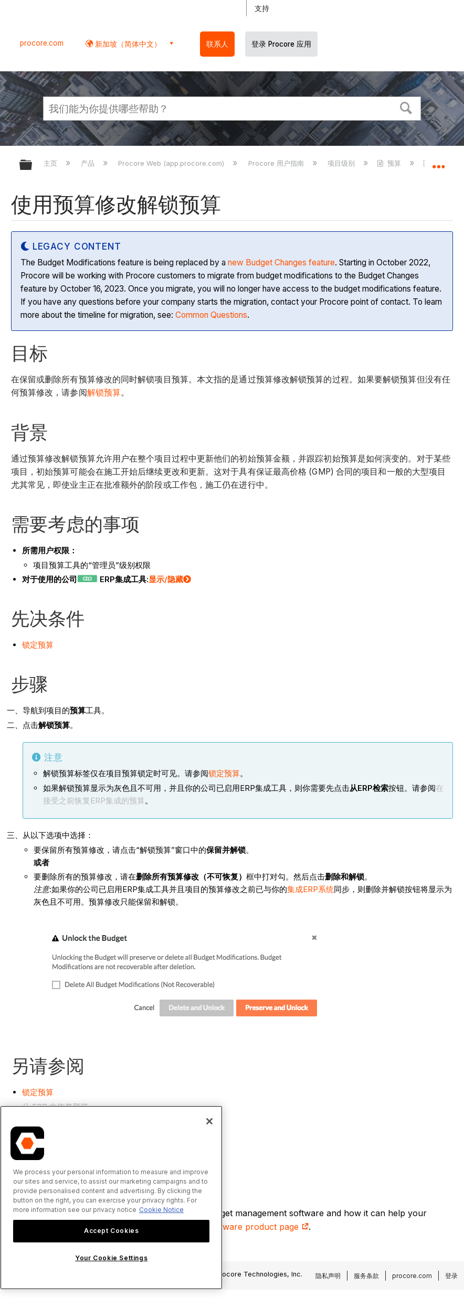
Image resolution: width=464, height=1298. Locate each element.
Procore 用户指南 (277, 163)
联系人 (217, 44)
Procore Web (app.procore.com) (172, 163)
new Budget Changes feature (281, 262)
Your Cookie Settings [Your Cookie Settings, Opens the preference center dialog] (111, 1258)
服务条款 (366, 1276)
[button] (406, 107)
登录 (451, 1276)
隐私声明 (328, 1276)
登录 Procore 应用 (281, 44)
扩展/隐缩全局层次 (32, 165)
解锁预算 (104, 393)
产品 (89, 163)
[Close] (209, 1121)
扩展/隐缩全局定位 (438, 161)
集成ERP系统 (310, 889)
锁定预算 (38, 645)
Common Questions (211, 315)
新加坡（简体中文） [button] (127, 43)
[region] (111, 1198)
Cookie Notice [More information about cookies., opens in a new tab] (161, 1210)
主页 (51, 163)
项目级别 (342, 163)
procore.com (42, 43)
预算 (390, 163)
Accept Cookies (111, 1231)
